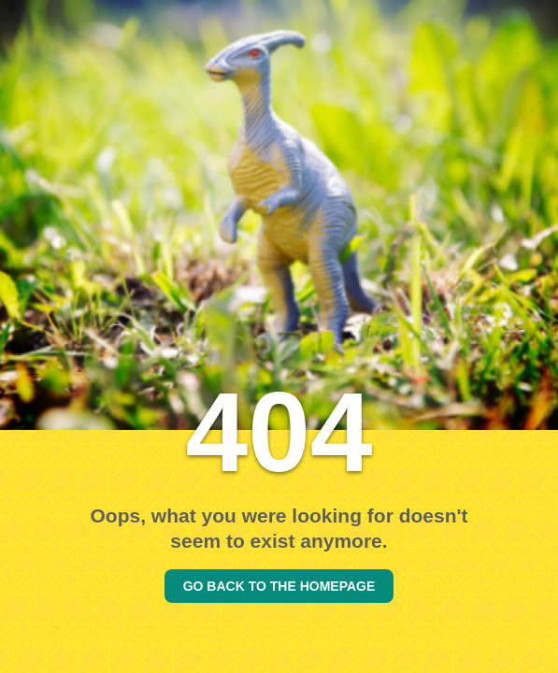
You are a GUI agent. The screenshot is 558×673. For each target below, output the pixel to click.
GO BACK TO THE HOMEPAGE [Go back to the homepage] (279, 586)
